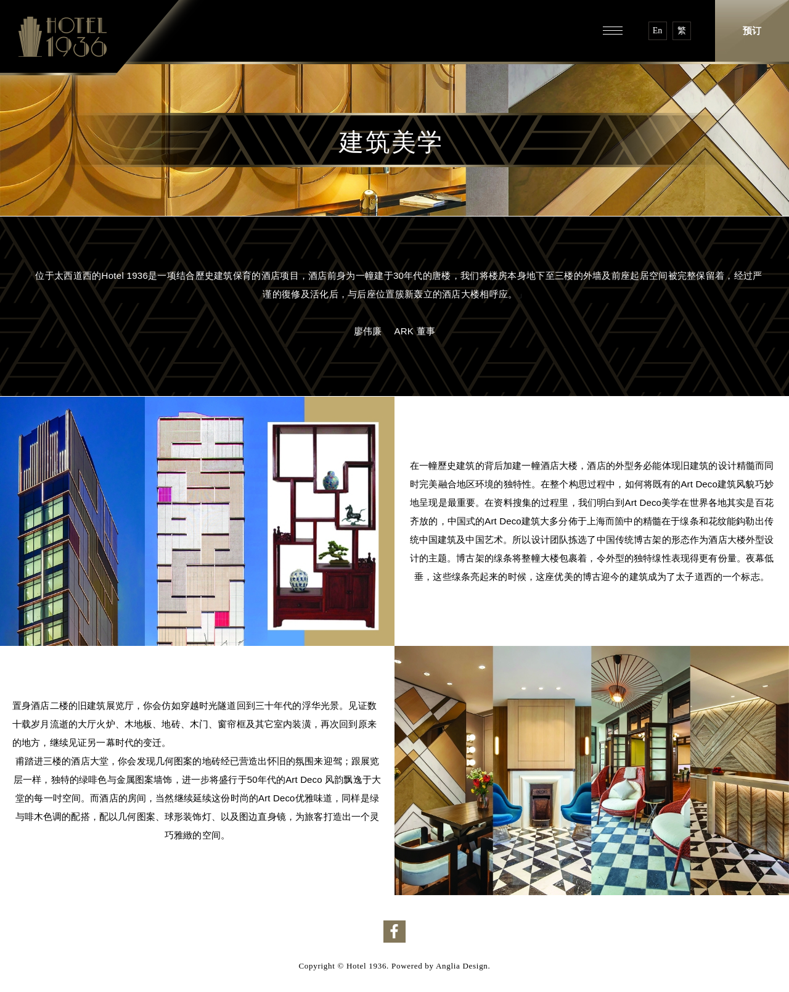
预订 (752, 31)
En (658, 30)
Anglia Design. (463, 965)
